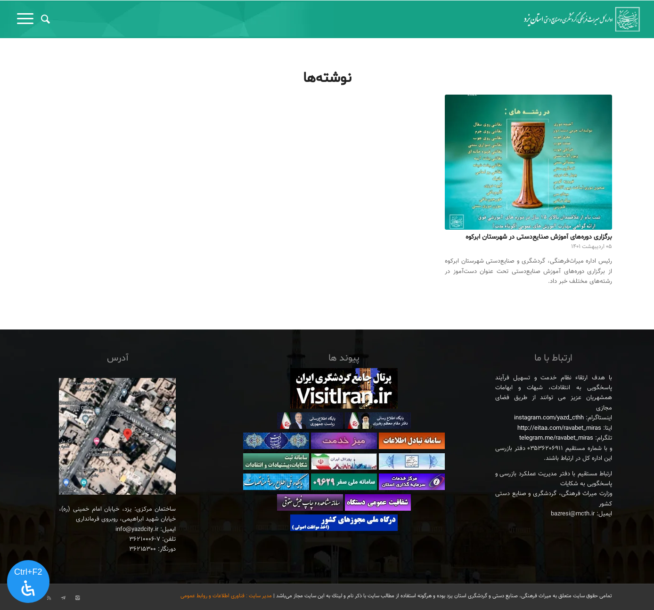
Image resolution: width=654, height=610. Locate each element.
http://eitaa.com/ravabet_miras (559, 428)
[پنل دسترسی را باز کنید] (28, 581)
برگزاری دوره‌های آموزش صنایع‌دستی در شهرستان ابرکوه (539, 237)
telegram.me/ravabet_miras (556, 438)
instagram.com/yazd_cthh (549, 418)
